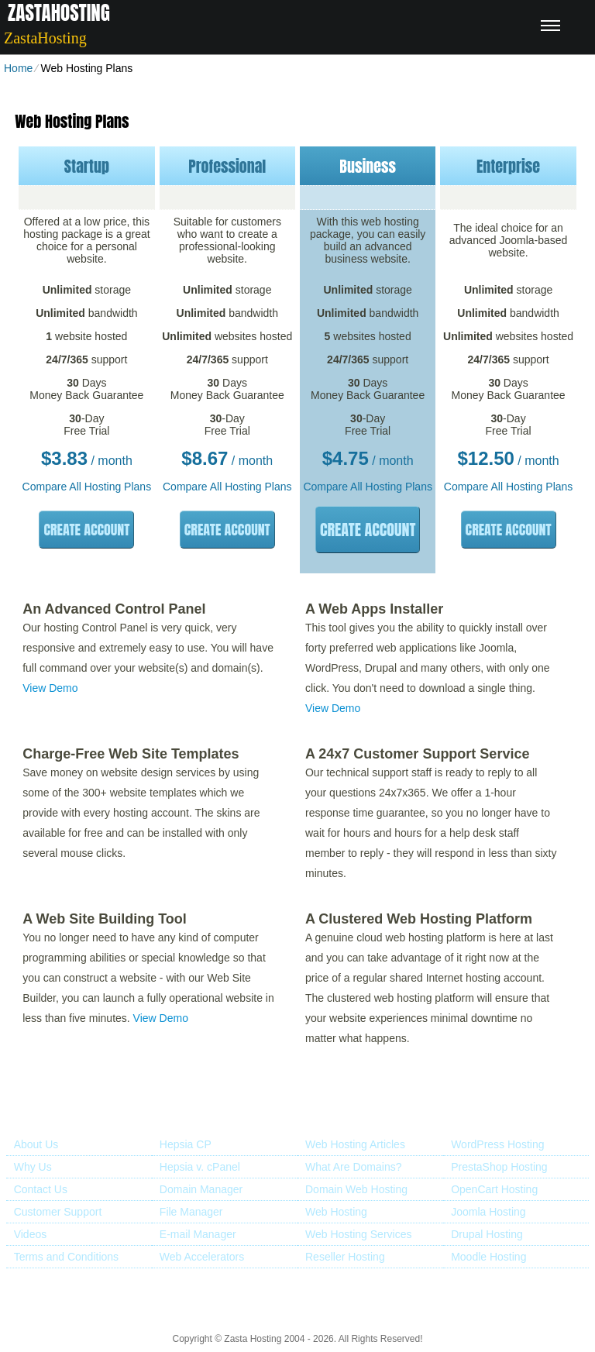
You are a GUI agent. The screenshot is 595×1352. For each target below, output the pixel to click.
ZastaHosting (59, 13)
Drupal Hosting (487, 1234)
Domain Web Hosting (356, 1189)
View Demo (49, 688)
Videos (30, 1234)
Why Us (33, 1167)
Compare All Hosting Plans (87, 486)
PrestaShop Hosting (499, 1167)
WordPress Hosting (497, 1144)
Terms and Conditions (66, 1257)
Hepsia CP (186, 1144)
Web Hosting (336, 1212)
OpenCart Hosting (494, 1189)
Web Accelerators (202, 1257)
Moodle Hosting (488, 1257)
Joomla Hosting (488, 1212)
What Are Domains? (353, 1167)
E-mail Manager (198, 1234)
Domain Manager (201, 1189)
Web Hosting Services (358, 1234)
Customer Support (58, 1212)
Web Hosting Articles (355, 1144)
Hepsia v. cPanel (200, 1167)
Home (18, 68)
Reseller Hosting (345, 1257)
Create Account (86, 529)
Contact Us (40, 1189)
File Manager (191, 1212)
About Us (36, 1144)
